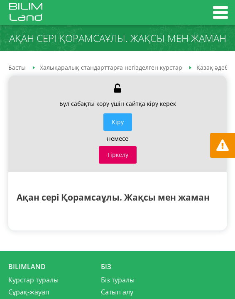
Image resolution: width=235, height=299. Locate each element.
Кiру (118, 122)
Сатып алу (117, 292)
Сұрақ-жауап (28, 292)
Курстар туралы (33, 279)
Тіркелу (117, 155)
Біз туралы (118, 279)
